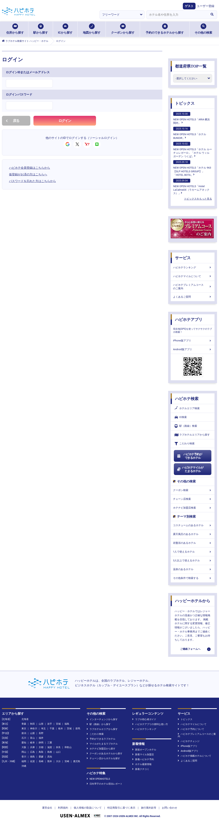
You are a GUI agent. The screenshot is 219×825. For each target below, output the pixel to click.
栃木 (60, 728)
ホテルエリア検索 (187, 408)
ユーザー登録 (205, 6)
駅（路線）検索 (186, 426)
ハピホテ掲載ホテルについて (194, 755)
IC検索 (181, 417)
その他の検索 (203, 28)
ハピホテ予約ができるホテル (189, 456)
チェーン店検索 (192, 498)
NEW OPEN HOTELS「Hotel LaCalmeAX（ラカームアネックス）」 (191, 187)
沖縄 (24, 766)
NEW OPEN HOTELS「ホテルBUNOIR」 (189, 133)
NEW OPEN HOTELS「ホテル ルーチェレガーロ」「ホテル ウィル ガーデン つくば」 (192, 150)
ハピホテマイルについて (192, 276)
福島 (67, 723)
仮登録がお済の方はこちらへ (28, 174)
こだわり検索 (185, 443)
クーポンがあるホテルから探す (104, 753)
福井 (41, 738)
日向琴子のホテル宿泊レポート (104, 783)
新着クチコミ (140, 769)
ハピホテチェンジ (188, 741)
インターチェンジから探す (102, 719)
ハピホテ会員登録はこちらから (29, 168)
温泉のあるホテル (192, 569)
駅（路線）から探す (99, 724)
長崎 (41, 761)
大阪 (24, 747)
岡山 (24, 752)
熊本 (49, 761)
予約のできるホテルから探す (165, 28)
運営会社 (47, 807)
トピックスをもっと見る (198, 198)
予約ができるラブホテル (101, 739)
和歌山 (68, 747)
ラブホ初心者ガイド (144, 719)
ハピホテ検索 (186, 398)
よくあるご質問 (192, 296)
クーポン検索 (192, 490)
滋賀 (49, 747)
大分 (58, 761)
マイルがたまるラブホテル (102, 743)
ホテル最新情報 (142, 764)
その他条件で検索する (192, 578)
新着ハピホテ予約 (143, 759)
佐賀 (32, 761)
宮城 (58, 723)
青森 (24, 723)
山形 (41, 723)
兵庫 (32, 747)
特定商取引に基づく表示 (121, 807)
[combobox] (176, 14)
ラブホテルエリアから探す (192, 435)
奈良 (58, 747)
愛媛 (41, 756)
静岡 (41, 742)
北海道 (25, 719)
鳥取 (41, 752)
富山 (32, 738)
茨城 (69, 728)
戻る (12, 121)
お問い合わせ (169, 807)
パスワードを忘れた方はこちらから (32, 181)
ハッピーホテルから (192, 601)
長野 (41, 733)
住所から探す (15, 28)
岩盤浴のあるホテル (192, 542)
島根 (49, 752)
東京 (24, 728)
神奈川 (33, 728)
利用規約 (63, 807)
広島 (32, 752)
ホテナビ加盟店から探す (101, 748)
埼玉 (43, 728)
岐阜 (32, 742)
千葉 (52, 728)
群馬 (77, 728)
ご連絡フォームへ (190, 648)
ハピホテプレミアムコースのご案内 (192, 286)
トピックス (185, 103)
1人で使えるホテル (192, 551)
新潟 (24, 733)
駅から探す (40, 28)
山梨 (32, 733)
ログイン (64, 121)
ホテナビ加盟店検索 (192, 507)
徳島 (32, 756)
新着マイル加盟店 (143, 754)
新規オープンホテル (144, 749)
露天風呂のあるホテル (192, 534)
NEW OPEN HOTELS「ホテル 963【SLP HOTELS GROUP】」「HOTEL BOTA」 (192, 168)
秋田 (32, 723)
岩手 (49, 723)
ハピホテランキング (192, 267)
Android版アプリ (192, 349)
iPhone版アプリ (192, 340)
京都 (41, 747)
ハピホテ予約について (191, 729)
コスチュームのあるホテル (192, 525)
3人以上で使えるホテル (192, 560)
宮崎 (67, 761)
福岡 (24, 761)
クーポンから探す (123, 28)
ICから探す (65, 28)
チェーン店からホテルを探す (103, 758)
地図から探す (92, 28)
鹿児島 (76, 761)
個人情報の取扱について (88, 807)
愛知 (24, 742)
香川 (24, 756)
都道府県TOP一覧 (190, 66)
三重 (49, 742)
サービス (183, 258)
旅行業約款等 (148, 807)
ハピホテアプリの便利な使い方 (150, 724)
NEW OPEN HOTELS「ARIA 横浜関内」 (191, 118)
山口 (58, 752)
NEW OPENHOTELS (98, 779)
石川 (24, 738)
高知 (49, 756)
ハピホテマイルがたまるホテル (190, 469)
